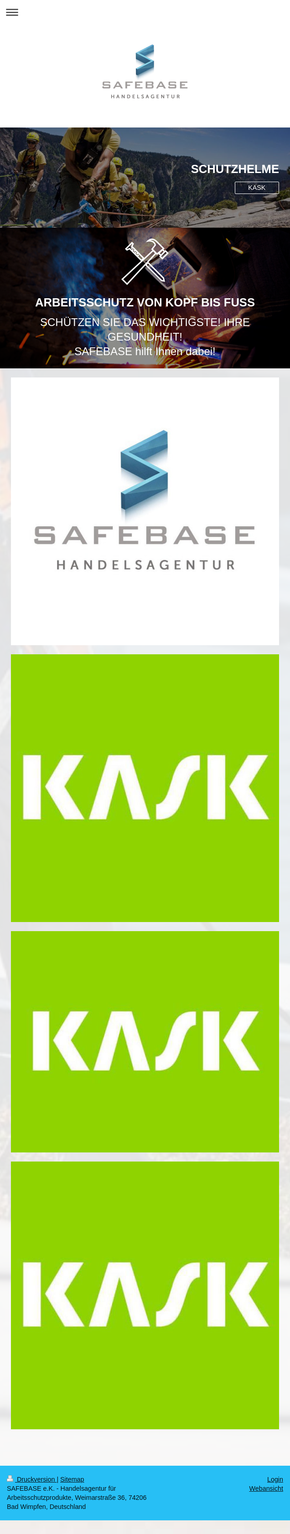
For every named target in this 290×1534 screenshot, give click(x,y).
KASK (256, 187)
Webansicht (266, 1488)
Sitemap (72, 1479)
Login (275, 1479)
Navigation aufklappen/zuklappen (145, 12)
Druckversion (32, 1479)
